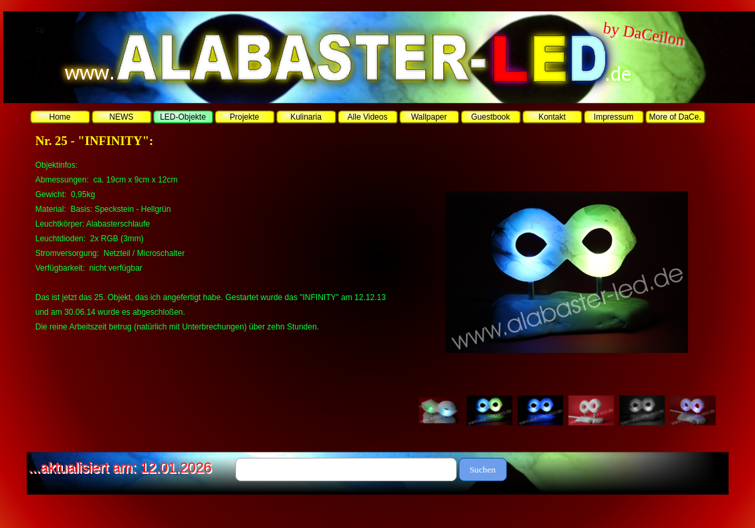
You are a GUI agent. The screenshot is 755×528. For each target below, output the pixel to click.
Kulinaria (306, 117)
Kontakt (552, 117)
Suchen (482, 470)
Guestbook (490, 117)
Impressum (613, 117)
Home (59, 117)
